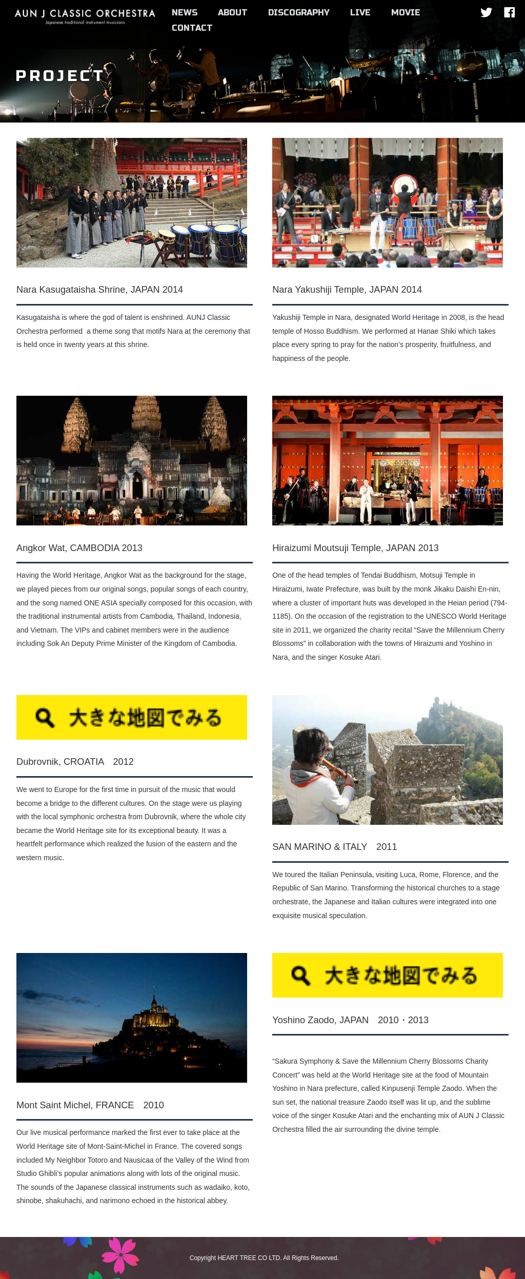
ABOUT (233, 12)
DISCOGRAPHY (299, 12)
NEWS (184, 12)
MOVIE (405, 12)
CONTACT (192, 28)
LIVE (360, 12)
